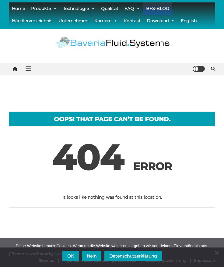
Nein (91, 256)
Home (18, 8)
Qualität (109, 8)
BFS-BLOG (157, 8)
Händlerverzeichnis (32, 20)
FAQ (132, 8)
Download (161, 20)
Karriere (105, 20)
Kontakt (132, 20)
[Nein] (216, 253)
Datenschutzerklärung (133, 256)
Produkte (44, 8)
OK (70, 256)
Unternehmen (73, 20)
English (189, 20)
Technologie (79, 8)
